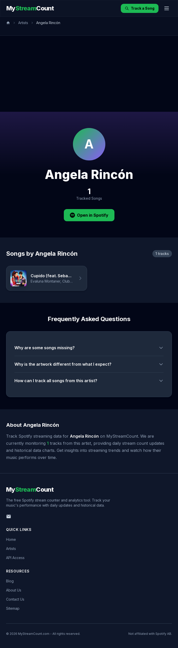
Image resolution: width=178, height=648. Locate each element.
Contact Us (15, 599)
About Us (13, 590)
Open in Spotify (89, 215)
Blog (10, 581)
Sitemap (12, 608)
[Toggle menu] (167, 8)
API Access (15, 558)
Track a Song (139, 8)
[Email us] (8, 516)
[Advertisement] (89, 73)
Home (11, 539)
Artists (23, 23)
